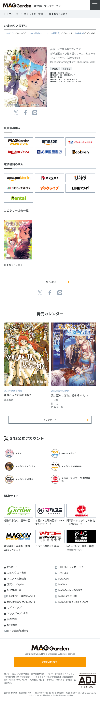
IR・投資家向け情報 (17, 630)
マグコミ (63, 572)
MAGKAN (63, 578)
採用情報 (12, 625)
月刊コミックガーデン (71, 567)
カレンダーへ (49, 419)
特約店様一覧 (14, 590)
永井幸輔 (79, 33)
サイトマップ (14, 607)
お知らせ (12, 567)
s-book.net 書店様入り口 (21, 596)
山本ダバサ (9, 33)
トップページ (11, 14)
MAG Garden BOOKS (70, 590)
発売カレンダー (15, 584)
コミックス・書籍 (33, 14)
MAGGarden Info (68, 596)
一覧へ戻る (50, 282)
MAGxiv (62, 584)
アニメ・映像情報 (16, 578)
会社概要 (12, 619)
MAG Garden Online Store (73, 602)
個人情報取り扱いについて (21, 602)
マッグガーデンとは (17, 613)
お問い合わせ (50, 662)
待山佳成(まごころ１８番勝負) (45, 33)
